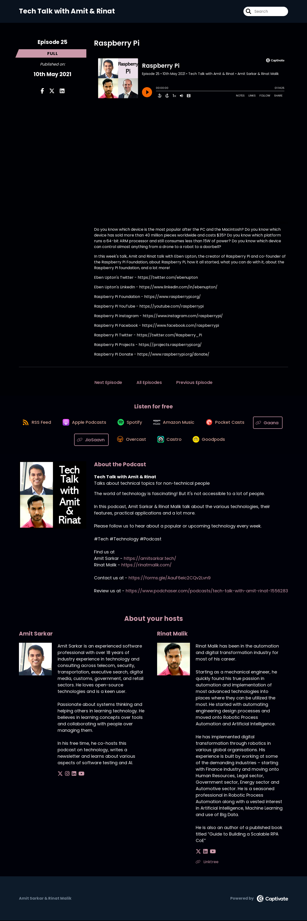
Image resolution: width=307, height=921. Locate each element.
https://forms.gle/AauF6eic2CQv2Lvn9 (170, 578)
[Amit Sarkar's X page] (60, 774)
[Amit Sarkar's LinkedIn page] (71, 774)
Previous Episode (194, 382)
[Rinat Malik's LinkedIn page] (204, 852)
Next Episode (108, 382)
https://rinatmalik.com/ (146, 565)
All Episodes (149, 382)
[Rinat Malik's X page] (198, 852)
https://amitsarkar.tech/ (150, 559)
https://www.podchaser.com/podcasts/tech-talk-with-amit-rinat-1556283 (207, 591)
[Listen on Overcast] (148, 440)
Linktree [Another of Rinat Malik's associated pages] (207, 862)
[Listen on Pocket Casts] (246, 423)
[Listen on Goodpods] (228, 440)
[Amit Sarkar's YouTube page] (78, 774)
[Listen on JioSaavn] (107, 440)
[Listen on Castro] (187, 440)
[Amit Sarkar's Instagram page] (66, 774)
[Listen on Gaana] (69, 440)
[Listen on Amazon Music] (193, 423)
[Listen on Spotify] (148, 423)
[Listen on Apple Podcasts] (100, 423)
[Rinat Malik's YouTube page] (210, 852)
